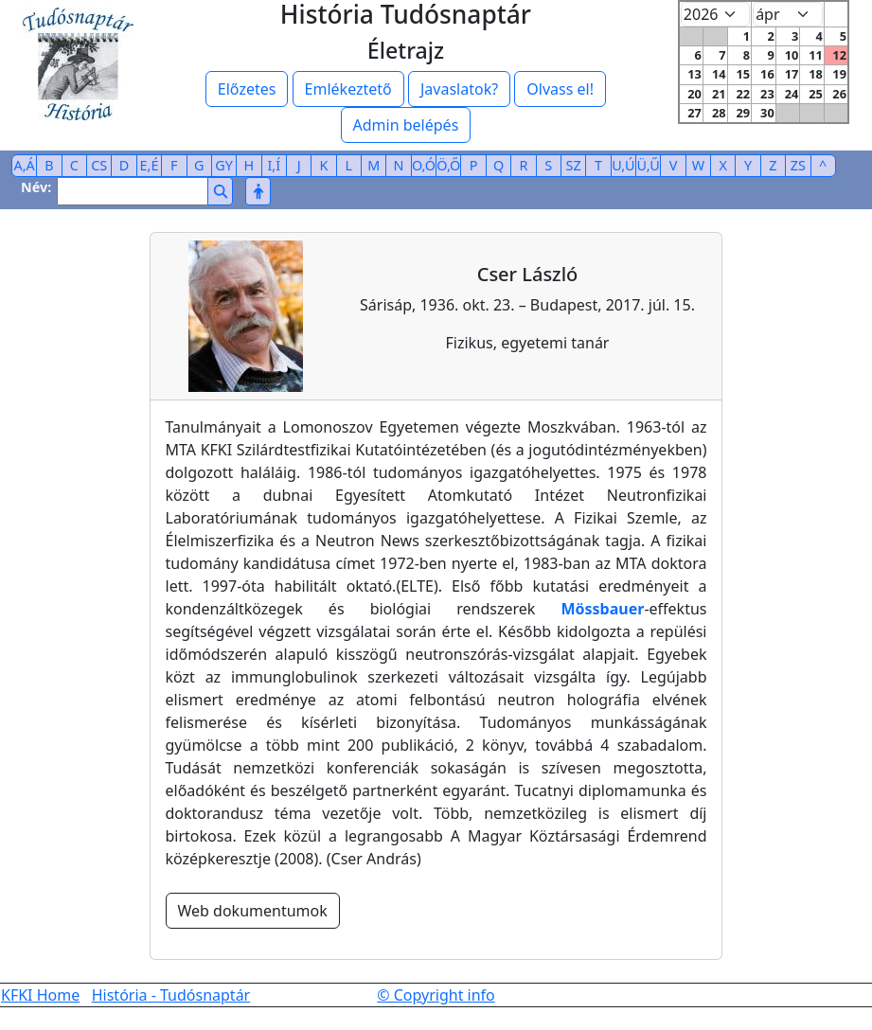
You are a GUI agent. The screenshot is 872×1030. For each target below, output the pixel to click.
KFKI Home (40, 995)
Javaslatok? (459, 89)
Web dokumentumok (253, 910)
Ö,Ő (448, 165)
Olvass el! (560, 89)
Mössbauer (602, 608)
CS (99, 165)
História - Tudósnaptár (171, 995)
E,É (149, 165)
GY (224, 165)
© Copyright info (436, 995)
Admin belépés (406, 125)
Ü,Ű (648, 165)
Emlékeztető (348, 89)
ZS (798, 165)
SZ (573, 165)
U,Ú (623, 165)
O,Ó (424, 165)
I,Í (273, 165)
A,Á (24, 165)
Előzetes (247, 89)
